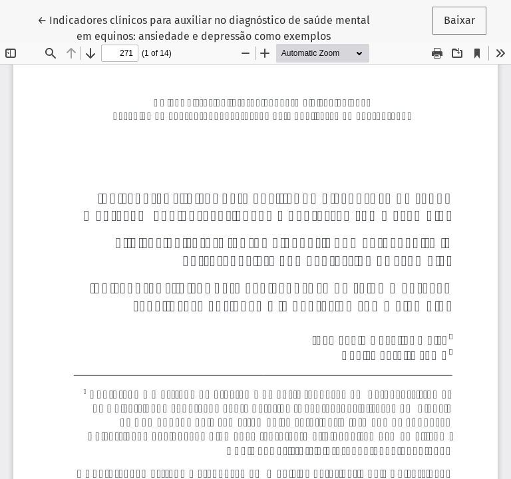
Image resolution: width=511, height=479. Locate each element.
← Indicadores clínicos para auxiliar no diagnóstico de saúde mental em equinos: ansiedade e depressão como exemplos (203, 27)
